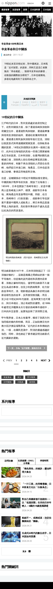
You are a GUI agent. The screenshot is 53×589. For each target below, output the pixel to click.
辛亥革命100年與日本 (12, 43)
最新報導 (5, 10)
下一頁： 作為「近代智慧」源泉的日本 (26, 348)
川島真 (20, 382)
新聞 (25, 10)
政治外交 (7, 55)
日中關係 (7, 382)
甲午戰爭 (31, 377)
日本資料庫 (35, 10)
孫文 (19, 377)
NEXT (44, 360)
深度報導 (16, 10)
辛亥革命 (7, 377)
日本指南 (47, 10)
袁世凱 (32, 382)
